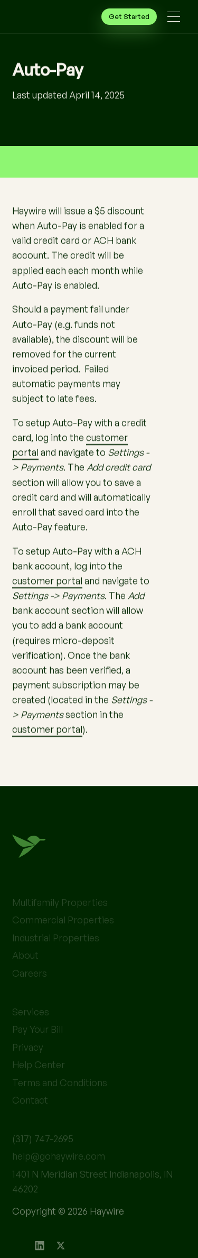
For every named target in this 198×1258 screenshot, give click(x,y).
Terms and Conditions (59, 1098)
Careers (29, 989)
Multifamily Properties (60, 918)
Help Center (38, 1081)
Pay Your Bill (37, 1045)
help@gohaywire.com (58, 1172)
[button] (173, 16)
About (25, 971)
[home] (33, 17)
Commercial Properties (63, 936)
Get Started (129, 16)
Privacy (27, 1063)
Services (30, 1027)
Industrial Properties (55, 953)
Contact (30, 1116)
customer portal (47, 580)
